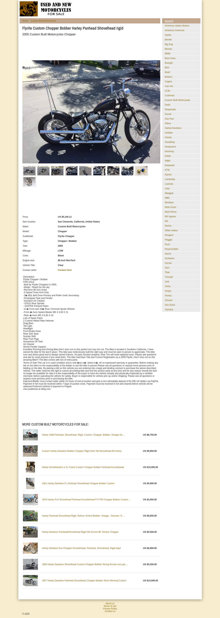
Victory (168, 295)
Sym (167, 267)
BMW (167, 53)
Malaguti (169, 193)
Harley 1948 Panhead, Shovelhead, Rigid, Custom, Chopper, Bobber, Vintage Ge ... (83, 435)
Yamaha (169, 309)
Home (25, 21)
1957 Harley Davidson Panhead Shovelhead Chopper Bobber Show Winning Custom (84, 580)
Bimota (168, 49)
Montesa (169, 202)
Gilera (168, 123)
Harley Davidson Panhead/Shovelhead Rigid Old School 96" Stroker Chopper (80, 532)
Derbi (167, 104)
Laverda (169, 184)
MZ (166, 221)
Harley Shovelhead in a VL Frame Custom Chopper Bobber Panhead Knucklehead (83, 467)
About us (110, 603)
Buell (167, 72)
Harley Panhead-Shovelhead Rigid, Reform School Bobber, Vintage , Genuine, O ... (83, 516)
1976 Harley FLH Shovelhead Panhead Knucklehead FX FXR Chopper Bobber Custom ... (86, 499)
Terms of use (110, 606)
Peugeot (169, 235)
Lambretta (170, 179)
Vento (168, 286)
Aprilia (168, 35)
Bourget (169, 63)
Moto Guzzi (170, 207)
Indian (168, 156)
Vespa (168, 291)
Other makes (171, 230)
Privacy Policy (110, 608)
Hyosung (169, 151)
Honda (168, 137)
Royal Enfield (171, 249)
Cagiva (168, 81)
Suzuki (168, 263)
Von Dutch (170, 305)
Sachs (168, 253)
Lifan (167, 188)
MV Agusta (170, 216)
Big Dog (169, 44)
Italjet (167, 160)
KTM (167, 170)
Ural (167, 281)
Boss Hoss (170, 58)
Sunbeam (169, 258)
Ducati (168, 114)
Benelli (168, 39)
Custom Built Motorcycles (43, 21)
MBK (167, 198)
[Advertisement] (90, 48)
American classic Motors (177, 25)
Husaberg (170, 142)
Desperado (170, 109)
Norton (168, 225)
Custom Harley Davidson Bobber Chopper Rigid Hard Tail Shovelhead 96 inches (81, 451)
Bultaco (168, 77)
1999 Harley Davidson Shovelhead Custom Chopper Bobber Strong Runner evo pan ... (85, 564)
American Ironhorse (175, 30)
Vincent (168, 300)
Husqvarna (170, 146)
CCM (167, 91)
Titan (167, 272)
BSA (167, 67)
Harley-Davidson (173, 128)
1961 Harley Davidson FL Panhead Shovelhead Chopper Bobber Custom (78, 483)
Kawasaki (169, 165)
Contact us (110, 611)
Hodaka (169, 132)
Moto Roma (171, 212)
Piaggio (168, 239)
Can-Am (169, 86)
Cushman (169, 95)
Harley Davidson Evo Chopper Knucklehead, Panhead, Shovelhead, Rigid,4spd (81, 548)
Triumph (169, 277)
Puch (167, 244)
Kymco (168, 174)
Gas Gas (169, 118)
